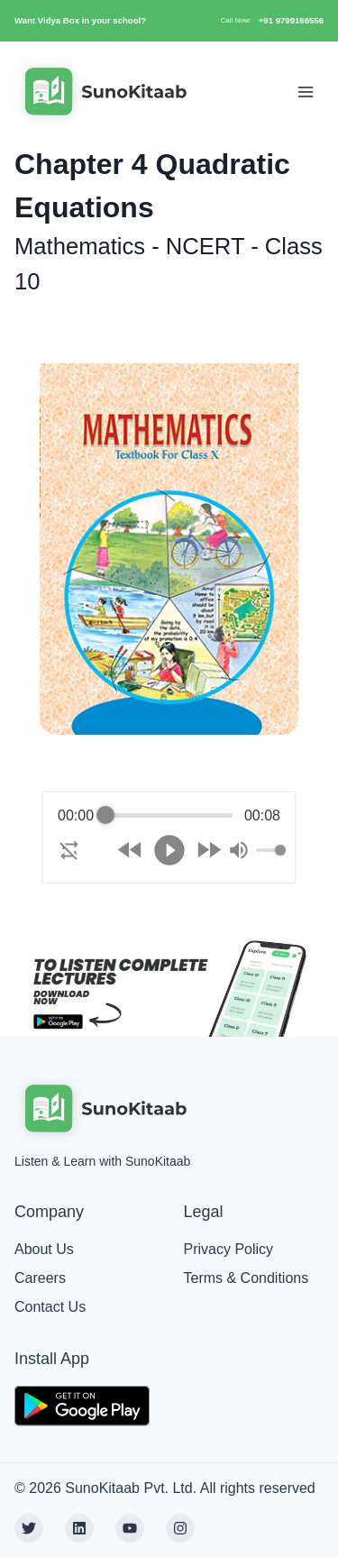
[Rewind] (130, 850)
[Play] (169, 850)
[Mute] (239, 850)
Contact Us (50, 1306)
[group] (169, 837)
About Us (44, 1249)
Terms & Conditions (246, 1278)
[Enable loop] (69, 850)
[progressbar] (169, 816)
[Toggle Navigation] (306, 92)
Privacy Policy (229, 1249)
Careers (40, 1278)
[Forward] (208, 850)
